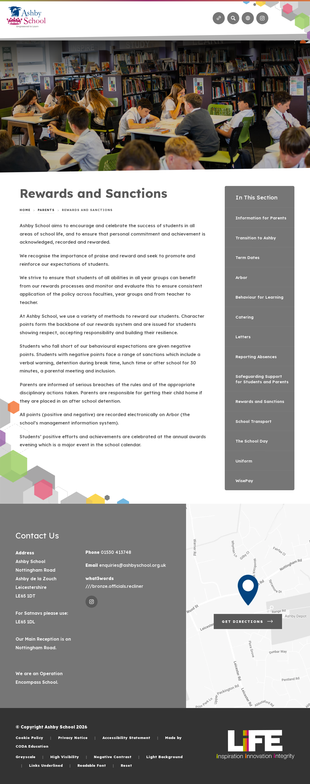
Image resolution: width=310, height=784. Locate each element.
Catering (245, 317)
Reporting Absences (256, 356)
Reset (126, 765)
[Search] (233, 18)
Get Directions (248, 621)
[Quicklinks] (219, 18)
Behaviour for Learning (259, 297)
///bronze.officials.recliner (114, 586)
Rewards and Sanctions (260, 401)
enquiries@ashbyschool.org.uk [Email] (132, 565)
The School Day (252, 441)
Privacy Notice (77, 737)
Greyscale (30, 756)
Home (25, 210)
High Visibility (68, 756)
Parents (46, 210)
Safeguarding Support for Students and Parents (262, 379)
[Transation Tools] (248, 18)
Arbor (241, 277)
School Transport (254, 421)
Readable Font (95, 765)
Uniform (244, 461)
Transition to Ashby (256, 237)
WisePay (244, 480)
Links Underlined (50, 765)
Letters (243, 336)
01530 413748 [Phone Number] (115, 552)
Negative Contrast (117, 756)
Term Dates (247, 257)
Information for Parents (261, 217)
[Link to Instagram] (262, 18)
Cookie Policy (33, 737)
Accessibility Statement (130, 737)
